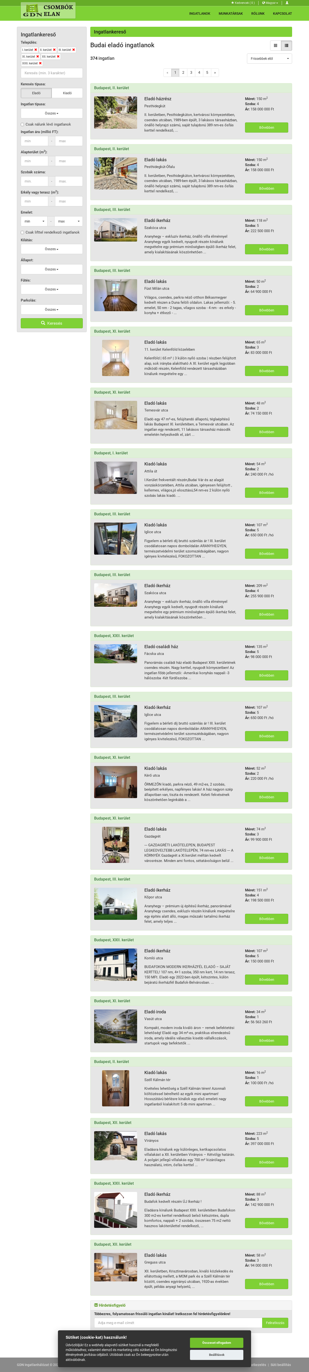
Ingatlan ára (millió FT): (39, 132)
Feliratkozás (275, 1323)
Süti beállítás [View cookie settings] (281, 1365)
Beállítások (217, 1355)
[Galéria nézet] (275, 45)
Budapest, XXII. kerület (114, 635)
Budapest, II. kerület (111, 88)
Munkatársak (231, 13)
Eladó (36, 93)
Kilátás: (27, 240)
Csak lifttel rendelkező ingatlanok (50, 232)
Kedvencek (243, 3)
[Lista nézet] (286, 45)
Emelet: (27, 212)
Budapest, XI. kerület (112, 331)
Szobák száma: (33, 172)
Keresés (51, 323)
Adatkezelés (256, 1365)
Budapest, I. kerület (111, 453)
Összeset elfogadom (216, 1343)
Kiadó (67, 93)
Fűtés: (26, 280)
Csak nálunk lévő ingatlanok (46, 124)
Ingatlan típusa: (33, 104)
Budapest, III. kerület (112, 209)
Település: (29, 42)
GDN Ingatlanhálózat (33, 1365)
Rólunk (258, 13)
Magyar (270, 3)
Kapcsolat (282, 13)
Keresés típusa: (33, 84)
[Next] (215, 72)
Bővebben (266, 127)
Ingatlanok (199, 13)
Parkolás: (28, 300)
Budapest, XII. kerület (112, 1122)
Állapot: (27, 260)
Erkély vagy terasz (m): (40, 192)
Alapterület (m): (34, 152)
